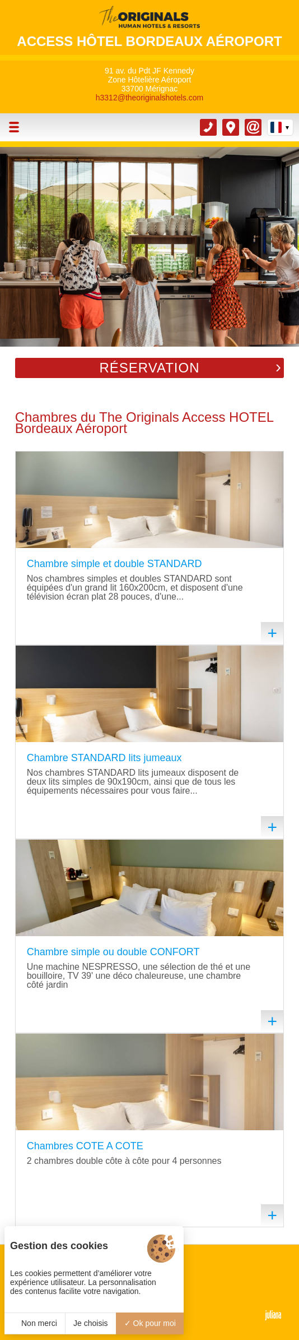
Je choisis (90, 1323)
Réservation (149, 367)
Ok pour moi (150, 1323)
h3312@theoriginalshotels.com (149, 97)
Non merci (34, 1323)
